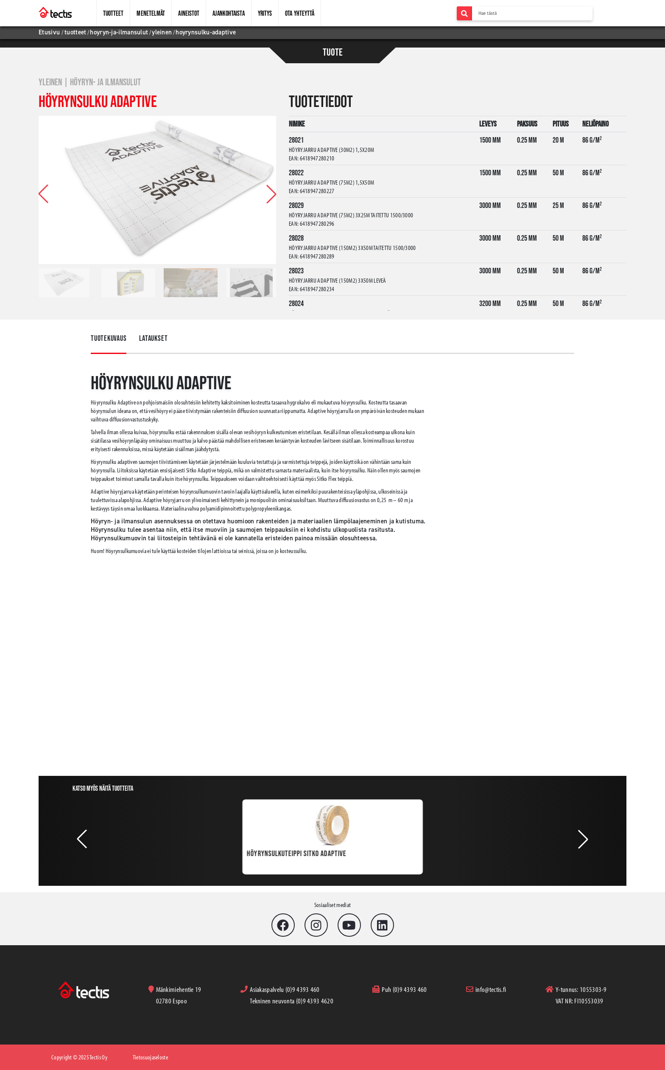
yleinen (162, 32)
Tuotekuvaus (108, 338)
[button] (271, 194)
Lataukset (154, 338)
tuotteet (75, 32)
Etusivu (50, 32)
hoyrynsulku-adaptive (206, 32)
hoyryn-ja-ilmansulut (119, 32)
